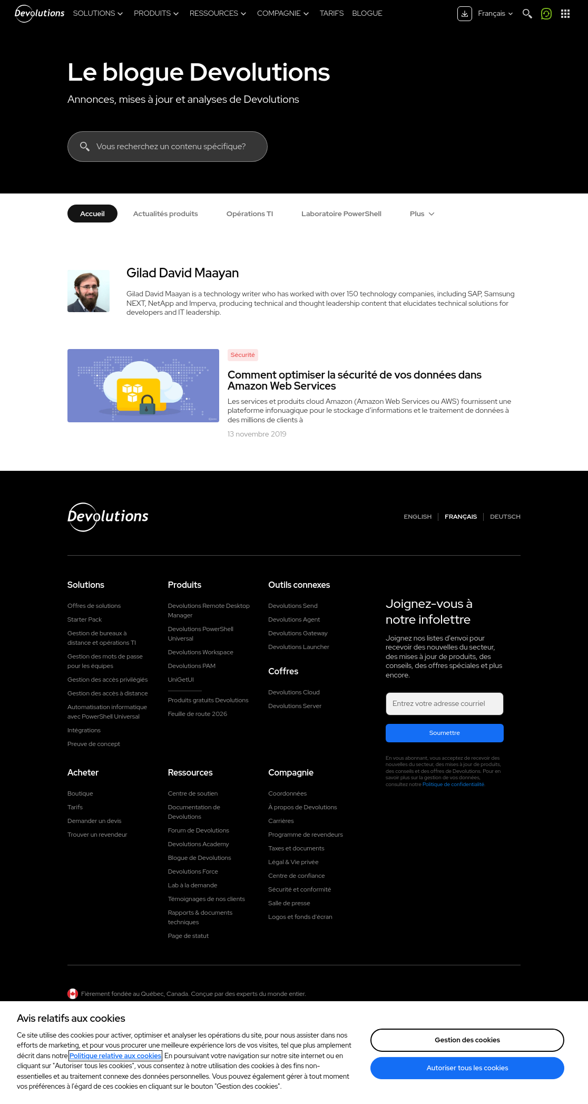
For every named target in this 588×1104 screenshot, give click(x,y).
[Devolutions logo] (108, 517)
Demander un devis (94, 821)
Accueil (92, 213)
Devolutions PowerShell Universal (200, 634)
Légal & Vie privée (293, 862)
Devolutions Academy (198, 844)
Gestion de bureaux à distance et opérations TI (101, 638)
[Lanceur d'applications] (565, 13)
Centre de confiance (296, 875)
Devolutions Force (193, 871)
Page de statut (188, 936)
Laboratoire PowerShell (341, 213)
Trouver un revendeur (97, 834)
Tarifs (75, 807)
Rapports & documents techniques (200, 917)
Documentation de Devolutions (194, 812)
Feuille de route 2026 (198, 714)
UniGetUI (181, 679)
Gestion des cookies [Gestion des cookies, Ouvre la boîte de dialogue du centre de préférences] (467, 1039)
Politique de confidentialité (453, 784)
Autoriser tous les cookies (467, 1067)
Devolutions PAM (192, 666)
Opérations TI (250, 213)
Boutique (80, 793)
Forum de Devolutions (198, 830)
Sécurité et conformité (299, 889)
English (418, 517)
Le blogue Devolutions (198, 71)
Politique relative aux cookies (115, 1055)
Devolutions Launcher (298, 647)
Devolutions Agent (294, 619)
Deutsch (505, 517)
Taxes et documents (296, 848)
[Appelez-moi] (546, 13)
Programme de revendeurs (305, 834)
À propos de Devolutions (302, 807)
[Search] (527, 13)
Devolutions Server (294, 706)
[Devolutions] (39, 13)
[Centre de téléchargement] (464, 13)
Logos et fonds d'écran (300, 917)
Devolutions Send (292, 606)
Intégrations (84, 730)
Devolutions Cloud (294, 692)
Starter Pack (84, 619)
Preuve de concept (93, 744)
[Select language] (496, 13)
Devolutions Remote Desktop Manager (209, 610)
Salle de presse (289, 903)
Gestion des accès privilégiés (107, 679)
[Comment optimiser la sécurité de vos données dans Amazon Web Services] (143, 385)
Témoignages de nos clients (206, 899)
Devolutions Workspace (200, 652)
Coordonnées (287, 793)
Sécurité (243, 355)
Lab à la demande (193, 885)
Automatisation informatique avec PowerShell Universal (107, 712)
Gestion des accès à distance (107, 693)
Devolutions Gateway (298, 633)
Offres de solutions (94, 606)
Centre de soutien (193, 793)
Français (461, 517)
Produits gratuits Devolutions (208, 700)
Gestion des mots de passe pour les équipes (105, 661)
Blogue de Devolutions (199, 858)
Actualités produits (165, 213)
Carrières (280, 821)
